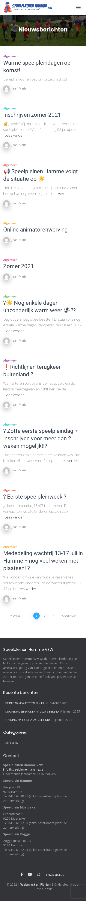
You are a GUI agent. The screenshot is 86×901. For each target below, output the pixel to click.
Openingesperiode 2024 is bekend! (27, 720)
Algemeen (10, 56)
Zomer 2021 (18, 266)
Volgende (68, 615)
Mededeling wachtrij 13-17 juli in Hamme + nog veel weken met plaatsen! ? (43, 560)
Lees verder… (15, 135)
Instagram (38, 875)
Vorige (15, 615)
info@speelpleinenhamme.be (23, 769)
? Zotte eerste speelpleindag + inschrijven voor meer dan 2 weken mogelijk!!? (40, 438)
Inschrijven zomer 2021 (32, 115)
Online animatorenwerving (35, 229)
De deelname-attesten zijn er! (25, 703)
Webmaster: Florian (35, 884)
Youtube (30, 875)
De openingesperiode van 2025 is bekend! (32, 711)
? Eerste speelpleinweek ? (34, 496)
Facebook (21, 875)
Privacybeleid (55, 875)
